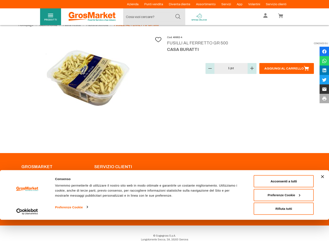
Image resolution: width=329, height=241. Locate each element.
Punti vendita (154, 4)
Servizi (226, 4)
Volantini (254, 4)
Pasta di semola (97, 33)
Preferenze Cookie (69, 228)
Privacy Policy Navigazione (37, 190)
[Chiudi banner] (322, 197)
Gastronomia (48, 33)
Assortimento (206, 4)
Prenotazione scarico (106, 185)
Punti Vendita (101, 180)
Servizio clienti (276, 4)
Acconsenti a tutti (283, 202)
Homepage (25, 33)
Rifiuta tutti (283, 230)
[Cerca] (177, 16)
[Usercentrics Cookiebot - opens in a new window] (27, 233)
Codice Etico (28, 185)
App (240, 4)
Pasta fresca (72, 33)
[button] (210, 77)
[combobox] (153, 17)
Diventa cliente (180, 4)
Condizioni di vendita (106, 190)
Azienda (133, 4)
